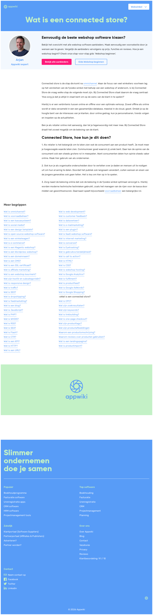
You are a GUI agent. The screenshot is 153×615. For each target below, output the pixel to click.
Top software (87, 487)
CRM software (11, 506)
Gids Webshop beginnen (91, 62)
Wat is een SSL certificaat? (17, 265)
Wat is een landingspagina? (73, 341)
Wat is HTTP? (11, 345)
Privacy (83, 549)
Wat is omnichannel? (14, 211)
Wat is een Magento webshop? (19, 247)
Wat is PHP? (10, 314)
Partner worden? (12, 545)
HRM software (11, 510)
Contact (83, 540)
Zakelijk (8, 525)
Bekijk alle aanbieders (56, 62)
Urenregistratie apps (14, 502)
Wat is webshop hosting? (72, 269)
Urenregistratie (87, 502)
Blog (81, 536)
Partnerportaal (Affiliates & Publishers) (24, 536)
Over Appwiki (86, 531)
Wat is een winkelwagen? (17, 238)
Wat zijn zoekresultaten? (71, 305)
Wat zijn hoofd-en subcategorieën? (22, 278)
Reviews (83, 554)
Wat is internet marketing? (72, 238)
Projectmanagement (90, 510)
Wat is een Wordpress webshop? (21, 252)
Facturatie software (14, 497)
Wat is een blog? (12, 305)
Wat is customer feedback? (73, 216)
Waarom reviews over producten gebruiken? (82, 337)
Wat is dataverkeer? (69, 220)
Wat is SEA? (10, 328)
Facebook (13, 579)
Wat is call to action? (69, 256)
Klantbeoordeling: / (92, 558)
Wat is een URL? (12, 350)
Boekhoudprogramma (15, 493)
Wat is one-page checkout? (73, 319)
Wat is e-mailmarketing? (71, 225)
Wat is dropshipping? (15, 296)
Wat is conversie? (68, 243)
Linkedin (12, 588)
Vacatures (84, 545)
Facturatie (84, 497)
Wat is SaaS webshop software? (75, 234)
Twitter (11, 584)
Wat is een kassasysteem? (17, 220)
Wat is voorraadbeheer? (16, 216)
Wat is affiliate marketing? (17, 269)
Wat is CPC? (65, 301)
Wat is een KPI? (12, 341)
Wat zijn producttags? (70, 323)
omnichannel (90, 83)
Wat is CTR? (10, 337)
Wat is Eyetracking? (69, 247)
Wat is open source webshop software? (24, 234)
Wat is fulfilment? (68, 278)
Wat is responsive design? (17, 283)
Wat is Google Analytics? (71, 274)
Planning (84, 515)
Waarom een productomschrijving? (77, 332)
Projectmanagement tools (17, 515)
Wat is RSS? (10, 323)
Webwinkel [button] (136, 7)
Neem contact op (17, 575)
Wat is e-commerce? (14, 243)
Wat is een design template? (18, 229)
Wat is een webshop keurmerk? (20, 274)
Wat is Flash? (10, 332)
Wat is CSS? (65, 265)
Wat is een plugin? (68, 229)
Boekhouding (86, 493)
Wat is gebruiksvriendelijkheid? (75, 252)
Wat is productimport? (70, 345)
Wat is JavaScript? (13, 310)
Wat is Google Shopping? (72, 292)
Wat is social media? (14, 225)
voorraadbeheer (113, 191)
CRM (81, 506)
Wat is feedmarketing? (15, 301)
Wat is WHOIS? (11, 319)
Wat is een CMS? (12, 261)
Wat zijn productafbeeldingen (74, 328)
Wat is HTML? (66, 261)
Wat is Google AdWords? (71, 287)
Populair (8, 487)
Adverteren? (10, 540)
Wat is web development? (72, 211)
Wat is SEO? (10, 292)
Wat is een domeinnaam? (17, 256)
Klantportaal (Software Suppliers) (21, 531)
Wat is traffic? (11, 287)
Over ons (84, 525)
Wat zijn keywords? (69, 310)
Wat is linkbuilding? (69, 314)
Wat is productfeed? (69, 283)
